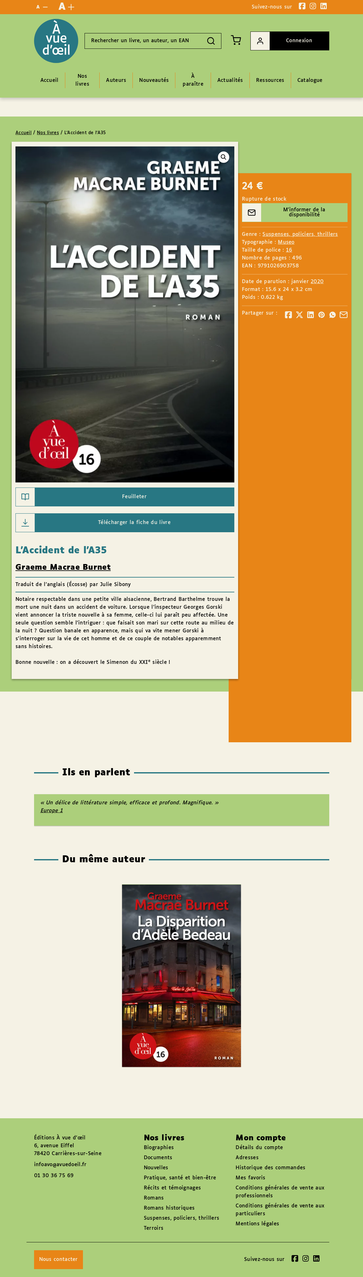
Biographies (159, 1147)
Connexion (281, 41)
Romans (154, 1198)
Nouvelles (156, 1168)
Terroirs (153, 1228)
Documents (158, 1157)
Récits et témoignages (172, 1188)
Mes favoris (250, 1178)
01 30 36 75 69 (54, 1175)
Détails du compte (259, 1147)
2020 (317, 281)
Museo (286, 242)
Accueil (23, 133)
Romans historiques (169, 1208)
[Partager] (288, 315)
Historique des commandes (270, 1168)
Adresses (247, 1157)
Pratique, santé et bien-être (180, 1178)
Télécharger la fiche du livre (93, 523)
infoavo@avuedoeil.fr (60, 1164)
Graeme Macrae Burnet (63, 567)
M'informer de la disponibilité (283, 212)
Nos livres (48, 133)
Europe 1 (51, 810)
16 (289, 250)
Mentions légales (257, 1224)
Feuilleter (81, 497)
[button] (223, 157)
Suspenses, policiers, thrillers (300, 234)
